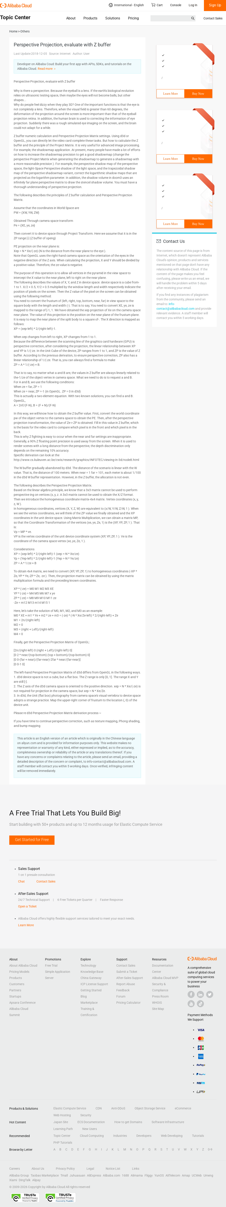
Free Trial (51, 965)
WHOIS (157, 1002)
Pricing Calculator (128, 1002)
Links (135, 1168)
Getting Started (91, 990)
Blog (84, 996)
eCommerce (183, 1108)
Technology (88, 965)
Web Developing (172, 1135)
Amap (186, 1175)
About (70, 18)
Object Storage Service (150, 1108)
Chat (21, 881)
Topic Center (61, 1135)
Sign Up (215, 5)
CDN (99, 1108)
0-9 (210, 1149)
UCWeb (197, 1175)
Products (90, 18)
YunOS (159, 1175)
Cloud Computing (92, 1135)
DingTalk (24, 1180)
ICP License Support (94, 984)
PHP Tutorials (62, 1142)
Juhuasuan (77, 1175)
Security (85, 1115)
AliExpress (94, 1175)
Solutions (112, 18)
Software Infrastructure (168, 1122)
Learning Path (63, 1129)
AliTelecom (173, 1175)
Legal (90, 1168)
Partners (15, 990)
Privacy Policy (65, 1168)
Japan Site (60, 1122)
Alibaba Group (19, 1175)
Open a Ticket (27, 906)
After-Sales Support (129, 978)
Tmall (64, 1175)
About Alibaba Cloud (23, 965)
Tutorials (198, 1135)
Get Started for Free (32, 839)
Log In (193, 5)
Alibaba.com (111, 1175)
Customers (16, 984)
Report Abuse (125, 984)
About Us (38, 1168)
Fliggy (149, 1175)
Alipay (36, 1180)
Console (175, 5)
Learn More (170, 93)
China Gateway (91, 978)
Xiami (13, 1180)
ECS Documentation (91, 1122)
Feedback (123, 990)
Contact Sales (212, 18)
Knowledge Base (92, 971)
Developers (143, 1135)
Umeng (208, 1175)
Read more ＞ (47, 68)
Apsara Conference (22, 1002)
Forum (120, 996)
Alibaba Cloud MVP (165, 978)
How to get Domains (128, 1122)
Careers (14, 1168)
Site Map (158, 1009)
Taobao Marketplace (45, 1175)
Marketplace (89, 1002)
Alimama (137, 1175)
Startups (15, 996)
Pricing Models (19, 971)
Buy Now (198, 93)
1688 (125, 1175)
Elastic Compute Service (69, 1108)
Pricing (133, 18)
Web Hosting (62, 1115)
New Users (89, 1129)
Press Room (160, 996)
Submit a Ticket (126, 971)
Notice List (113, 1168)
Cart (157, 5)
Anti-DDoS (118, 1108)
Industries (120, 1135)
